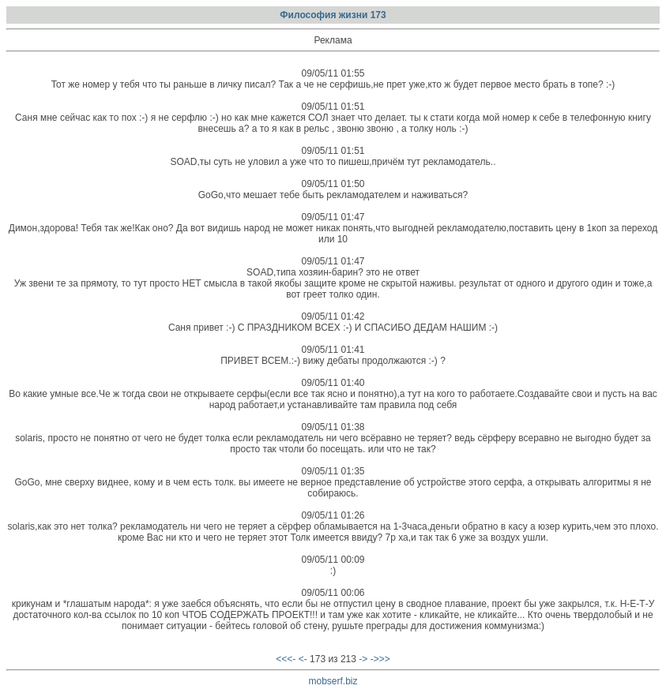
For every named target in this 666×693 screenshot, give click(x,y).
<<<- (285, 659)
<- (303, 659)
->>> (380, 659)
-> (363, 659)
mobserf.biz (332, 681)
